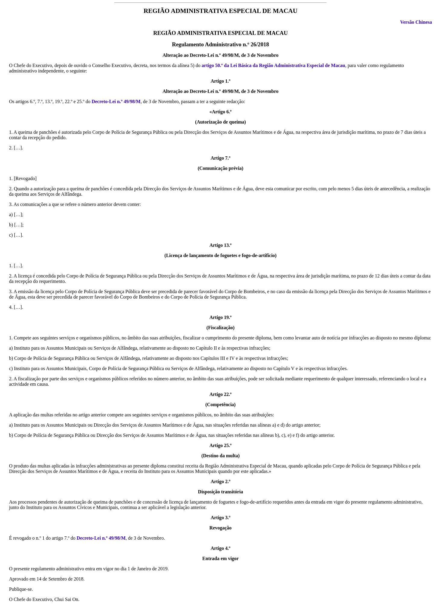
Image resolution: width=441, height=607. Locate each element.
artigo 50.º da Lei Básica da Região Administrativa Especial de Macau (273, 65)
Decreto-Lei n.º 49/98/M (116, 101)
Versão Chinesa (416, 22)
